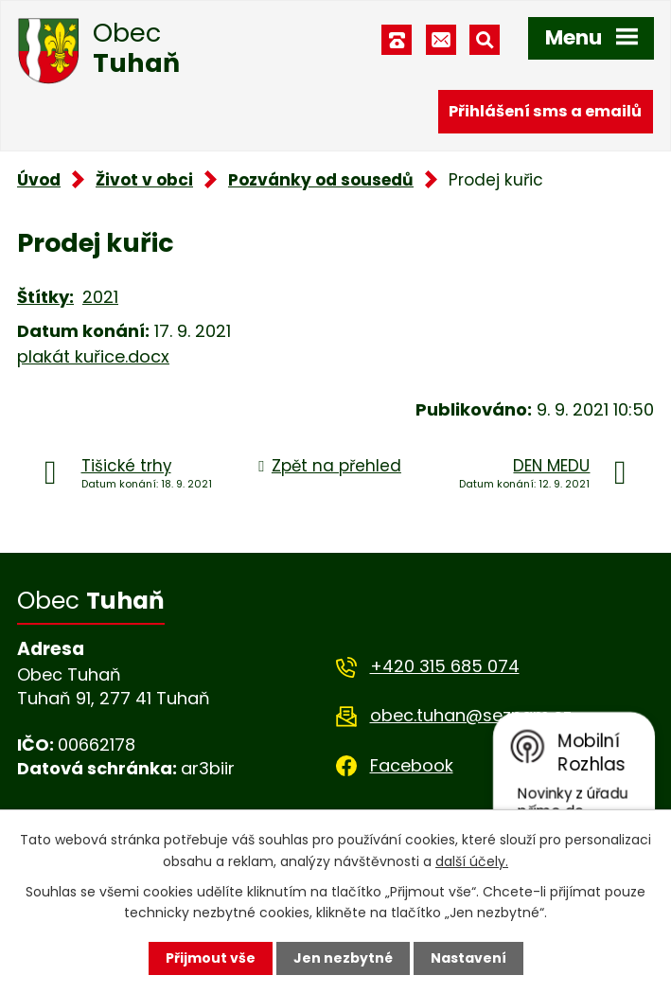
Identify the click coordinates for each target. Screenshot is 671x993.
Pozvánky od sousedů (321, 179)
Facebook (411, 765)
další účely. (471, 860)
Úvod (39, 179)
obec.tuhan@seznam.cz (471, 715)
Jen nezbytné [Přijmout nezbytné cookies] (343, 958)
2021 (100, 297)
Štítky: (45, 297)
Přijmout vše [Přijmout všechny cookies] (211, 958)
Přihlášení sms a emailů (545, 111)
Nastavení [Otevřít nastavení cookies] (468, 958)
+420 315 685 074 (445, 666)
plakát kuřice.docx (93, 356)
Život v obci (144, 179)
